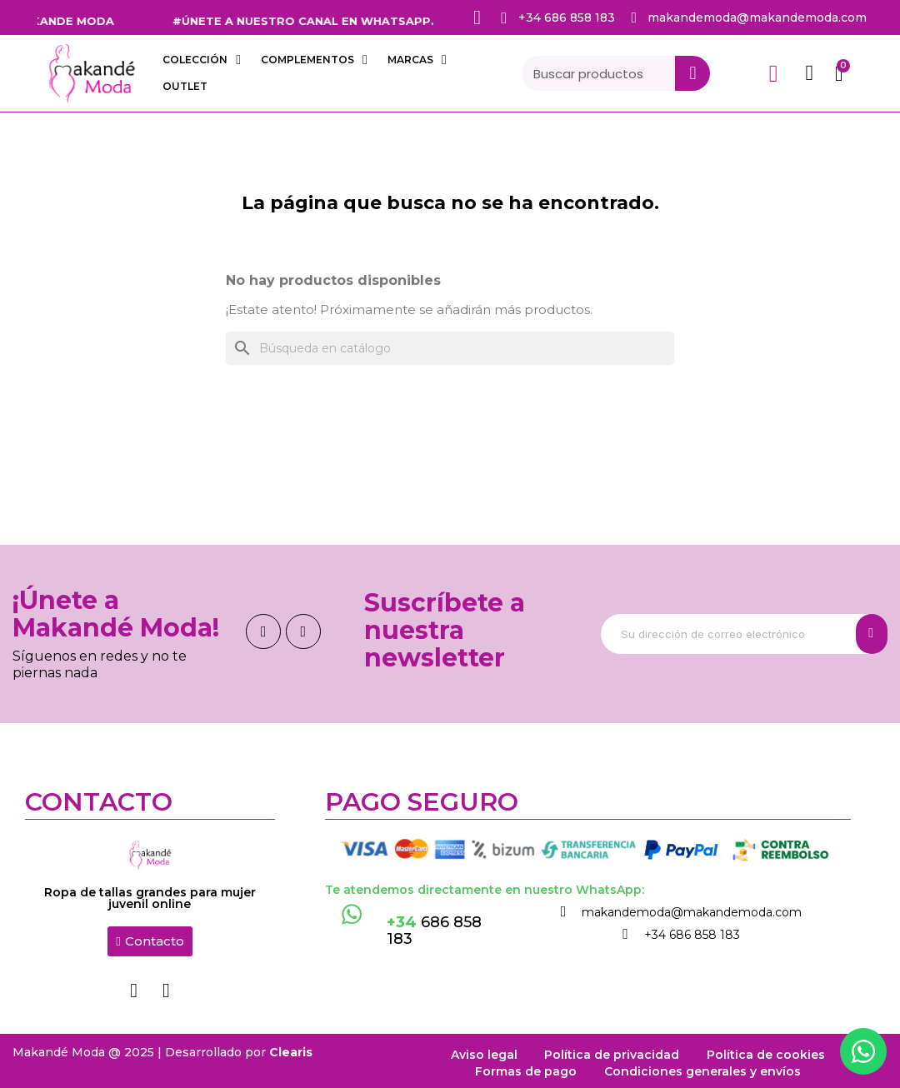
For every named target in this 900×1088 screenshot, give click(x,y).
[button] (150, 941)
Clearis (290, 1048)
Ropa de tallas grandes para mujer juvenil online (150, 898)
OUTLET (185, 86)
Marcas (417, 60)
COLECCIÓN (201, 60)
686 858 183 (434, 930)
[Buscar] (450, 348)
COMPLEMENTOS (314, 60)
